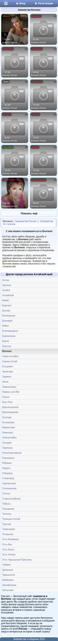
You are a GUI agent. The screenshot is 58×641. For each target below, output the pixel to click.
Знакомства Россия (25, 221)
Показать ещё (29, 213)
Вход (20, 3)
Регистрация (43, 3)
